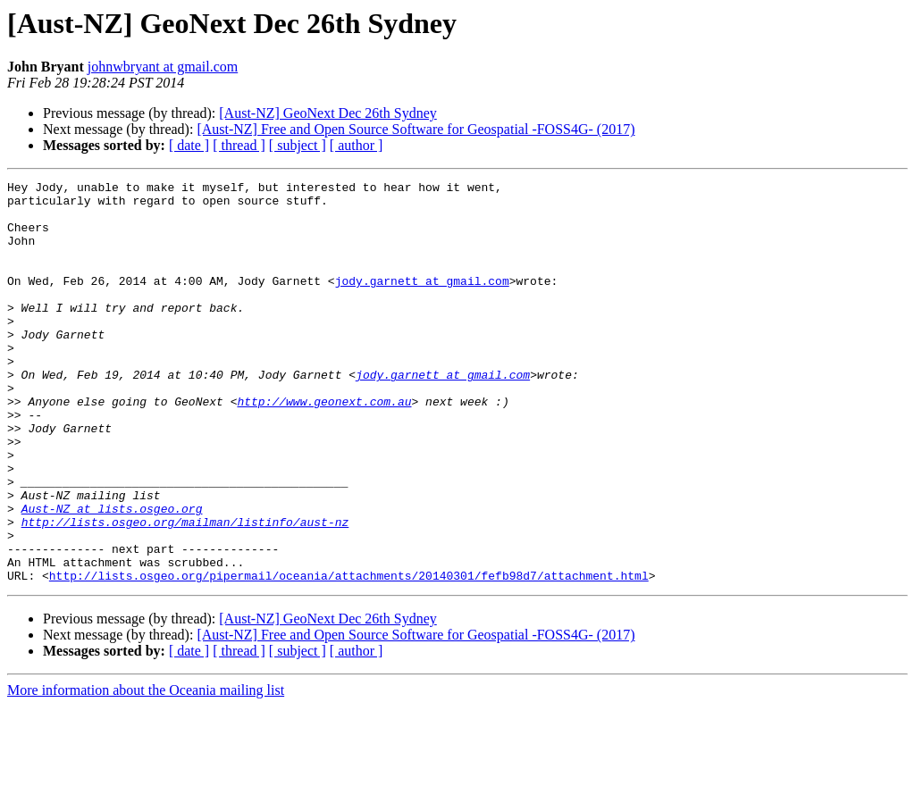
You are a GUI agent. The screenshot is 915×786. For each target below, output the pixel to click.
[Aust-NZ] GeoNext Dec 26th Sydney (328, 113)
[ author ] (356, 145)
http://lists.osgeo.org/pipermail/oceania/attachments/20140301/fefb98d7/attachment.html (349, 656)
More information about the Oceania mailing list (145, 770)
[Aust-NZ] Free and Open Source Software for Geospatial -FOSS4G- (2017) (415, 129)
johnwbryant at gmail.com (163, 66)
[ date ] (189, 145)
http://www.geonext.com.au (324, 447)
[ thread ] (239, 145)
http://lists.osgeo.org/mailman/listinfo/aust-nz (185, 591)
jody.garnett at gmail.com (422, 302)
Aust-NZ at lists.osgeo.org (112, 575)
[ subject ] (297, 145)
